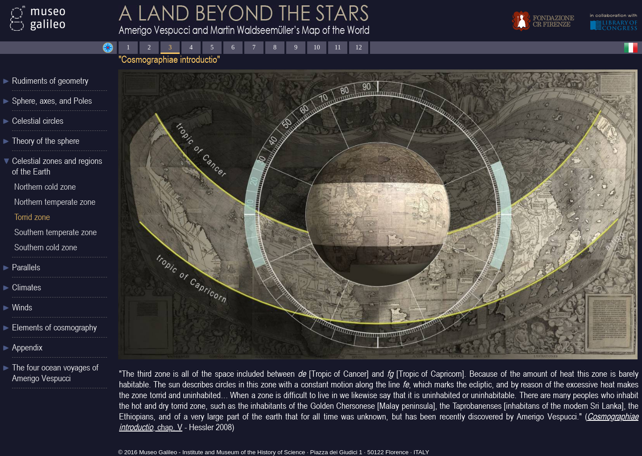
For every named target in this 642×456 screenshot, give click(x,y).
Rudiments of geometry (50, 80)
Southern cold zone (45, 247)
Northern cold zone (45, 186)
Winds (22, 307)
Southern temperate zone (55, 232)
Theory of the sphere (45, 140)
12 (358, 47)
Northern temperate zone (54, 201)
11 (338, 47)
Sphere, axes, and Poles (52, 100)
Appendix (27, 347)
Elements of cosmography (54, 327)
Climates (26, 287)
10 (316, 47)
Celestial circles (37, 120)
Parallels (26, 267)
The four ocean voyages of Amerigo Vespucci (55, 372)
